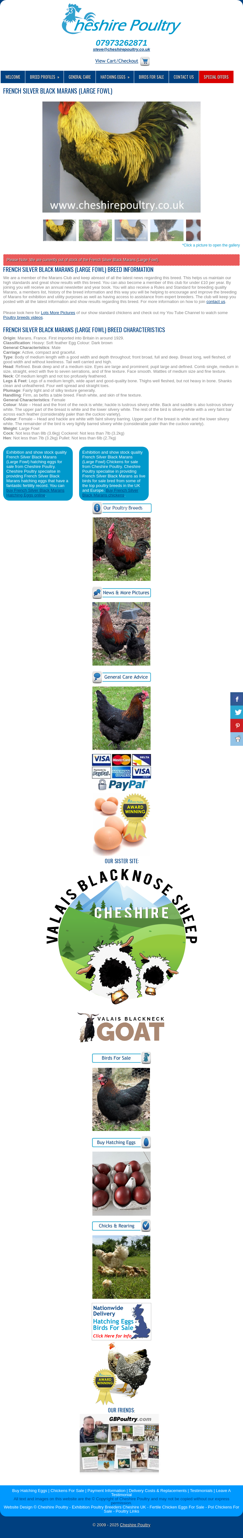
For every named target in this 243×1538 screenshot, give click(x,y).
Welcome (12, 77)
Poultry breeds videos (23, 317)
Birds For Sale (151, 77)
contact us (215, 301)
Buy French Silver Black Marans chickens (110, 492)
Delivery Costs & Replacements (158, 1490)
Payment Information (107, 1490)
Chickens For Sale (67, 1490)
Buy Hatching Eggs (29, 1490)
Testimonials (201, 1490)
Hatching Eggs (117, 75)
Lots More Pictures (58, 312)
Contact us (184, 77)
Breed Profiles (47, 75)
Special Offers (216, 77)
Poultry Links (127, 1511)
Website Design (18, 1507)
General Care (80, 77)
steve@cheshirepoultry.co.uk (121, 49)
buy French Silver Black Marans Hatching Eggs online (35, 492)
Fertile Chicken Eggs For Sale (177, 1507)
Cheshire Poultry (135, 1524)
